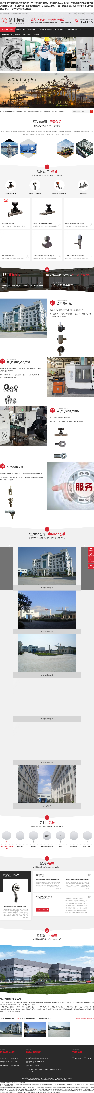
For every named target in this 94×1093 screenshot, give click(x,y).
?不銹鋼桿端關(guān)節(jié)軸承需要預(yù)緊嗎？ (77, 901)
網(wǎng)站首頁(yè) (7, 29)
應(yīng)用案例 (59, 29)
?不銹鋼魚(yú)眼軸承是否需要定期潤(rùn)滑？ (76, 905)
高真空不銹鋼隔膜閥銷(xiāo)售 (31, 111)
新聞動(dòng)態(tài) (46, 29)
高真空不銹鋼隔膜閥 (18, 111)
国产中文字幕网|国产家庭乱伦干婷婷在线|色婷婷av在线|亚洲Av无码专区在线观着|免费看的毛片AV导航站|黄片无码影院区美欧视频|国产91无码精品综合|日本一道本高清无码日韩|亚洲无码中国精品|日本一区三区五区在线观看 (46, 6)
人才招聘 (17, 34)
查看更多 (90, 1018)
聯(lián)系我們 (81, 13)
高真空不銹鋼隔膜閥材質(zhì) (46, 111)
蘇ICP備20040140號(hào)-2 (42, 1079)
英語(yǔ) (36, 34)
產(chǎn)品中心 (32, 29)
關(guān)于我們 (72, 13)
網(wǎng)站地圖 (89, 13)
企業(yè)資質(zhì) (7, 34)
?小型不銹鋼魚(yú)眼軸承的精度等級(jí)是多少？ (77, 898)
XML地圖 (63, 1079)
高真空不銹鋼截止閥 (59, 111)
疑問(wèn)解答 (41, 909)
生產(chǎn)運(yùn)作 (72, 29)
